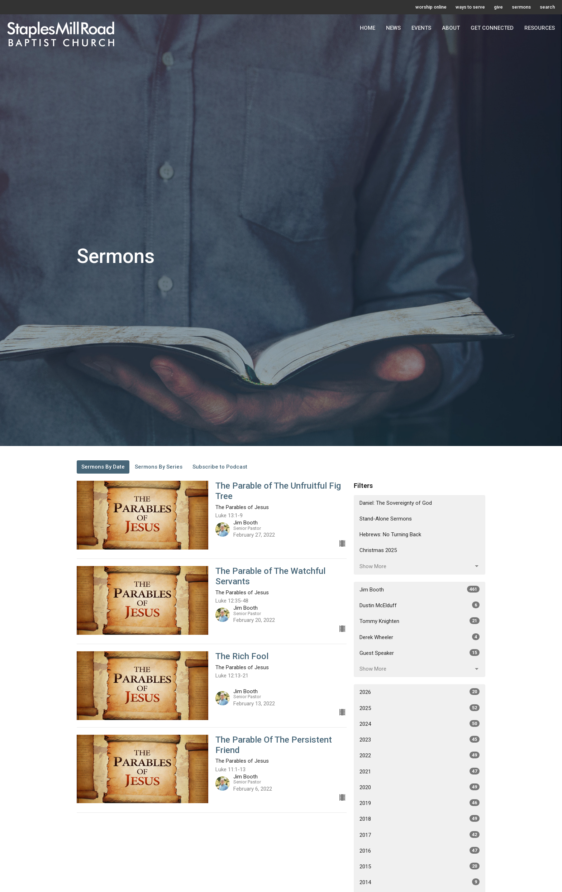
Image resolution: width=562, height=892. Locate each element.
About (451, 28)
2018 (419, 818)
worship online (431, 7)
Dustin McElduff (419, 605)
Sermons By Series (158, 467)
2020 (419, 787)
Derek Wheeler (419, 637)
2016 (419, 850)
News (393, 28)
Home (367, 28)
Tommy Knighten (419, 620)
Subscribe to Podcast (219, 467)
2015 (419, 866)
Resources (539, 28)
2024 (419, 723)
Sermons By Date (103, 467)
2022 (419, 755)
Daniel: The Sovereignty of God (395, 503)
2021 (419, 771)
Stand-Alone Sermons (385, 518)
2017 (419, 834)
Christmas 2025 (378, 550)
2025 (419, 707)
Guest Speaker (419, 652)
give (498, 7)
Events (421, 28)
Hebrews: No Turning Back (390, 534)
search (547, 7)
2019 (419, 802)
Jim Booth (419, 589)
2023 (419, 739)
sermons (521, 7)
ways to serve (470, 7)
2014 (419, 882)
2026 (419, 691)
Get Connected (492, 28)
